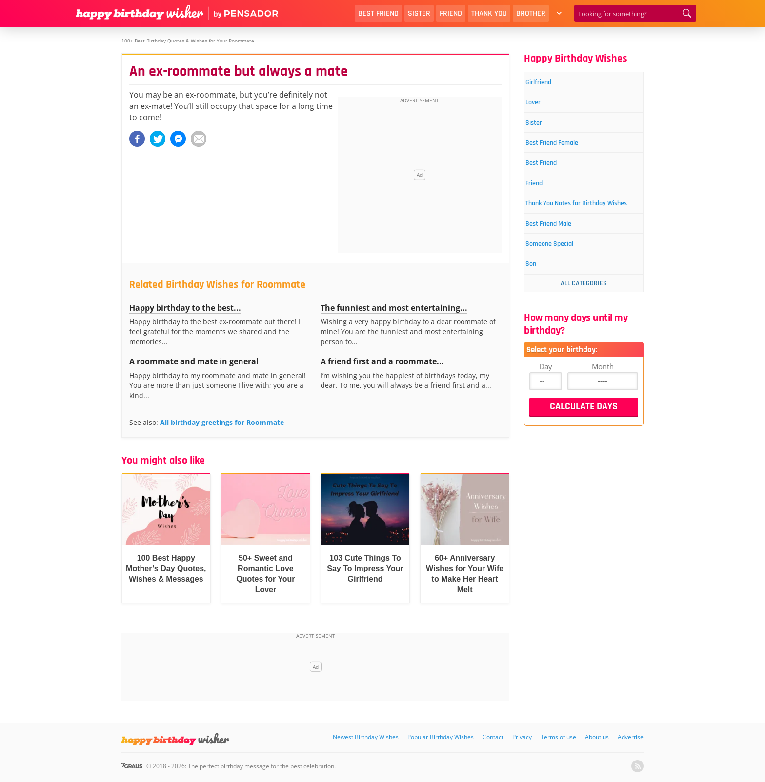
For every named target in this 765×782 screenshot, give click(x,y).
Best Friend (378, 13)
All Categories (584, 321)
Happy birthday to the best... (185, 307)
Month (603, 405)
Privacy (522, 737)
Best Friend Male (561, 256)
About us (597, 737)
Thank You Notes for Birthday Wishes (583, 227)
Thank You (489, 13)
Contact (493, 737)
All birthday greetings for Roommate (222, 422)
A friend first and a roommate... (382, 361)
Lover (541, 106)
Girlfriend (548, 83)
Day (545, 405)
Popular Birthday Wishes (440, 737)
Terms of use (558, 737)
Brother (530, 13)
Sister (419, 13)
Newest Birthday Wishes (366, 737)
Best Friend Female (566, 152)
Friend (451, 13)
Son (538, 302)
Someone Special (562, 279)
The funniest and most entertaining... (394, 307)
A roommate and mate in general (194, 361)
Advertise (631, 737)
